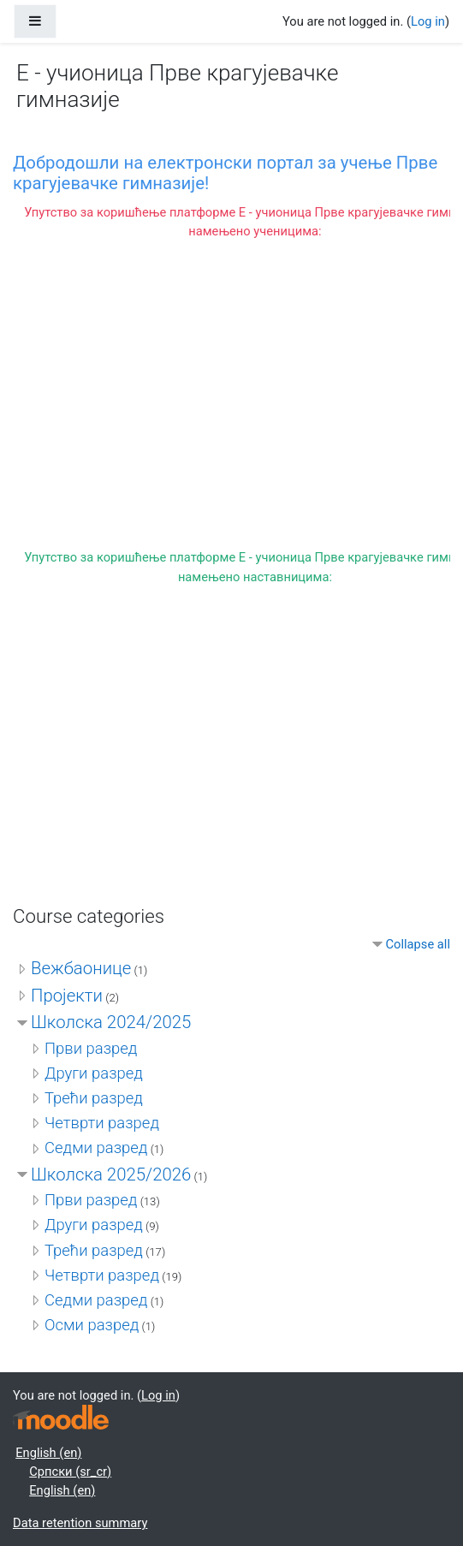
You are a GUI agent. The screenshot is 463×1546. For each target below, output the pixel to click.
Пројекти (67, 995)
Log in (428, 21)
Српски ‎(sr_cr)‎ (70, 1471)
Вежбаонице (81, 968)
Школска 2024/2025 (111, 1022)
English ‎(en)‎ (48, 1452)
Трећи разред (94, 1098)
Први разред (91, 1048)
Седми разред (96, 1148)
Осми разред (92, 1325)
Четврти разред (102, 1123)
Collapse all (418, 944)
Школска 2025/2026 (111, 1174)
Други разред (94, 1073)
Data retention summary (80, 1523)
